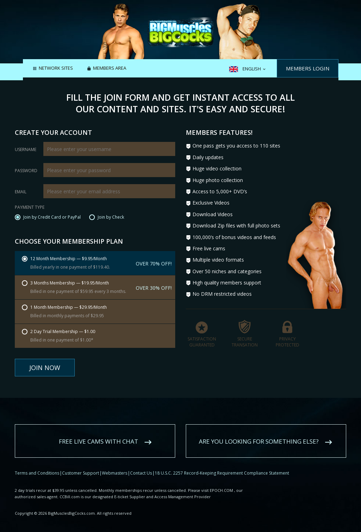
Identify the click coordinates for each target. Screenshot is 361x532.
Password (26, 171)
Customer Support (80, 464)
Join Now (44, 367)
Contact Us (141, 464)
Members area (109, 68)
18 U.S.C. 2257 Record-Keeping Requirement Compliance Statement (222, 464)
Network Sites (56, 68)
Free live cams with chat (98, 432)
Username (25, 150)
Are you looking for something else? (259, 432)
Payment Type (29, 207)
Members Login (307, 68)
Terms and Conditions (37, 464)
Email (20, 192)
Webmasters (114, 464)
